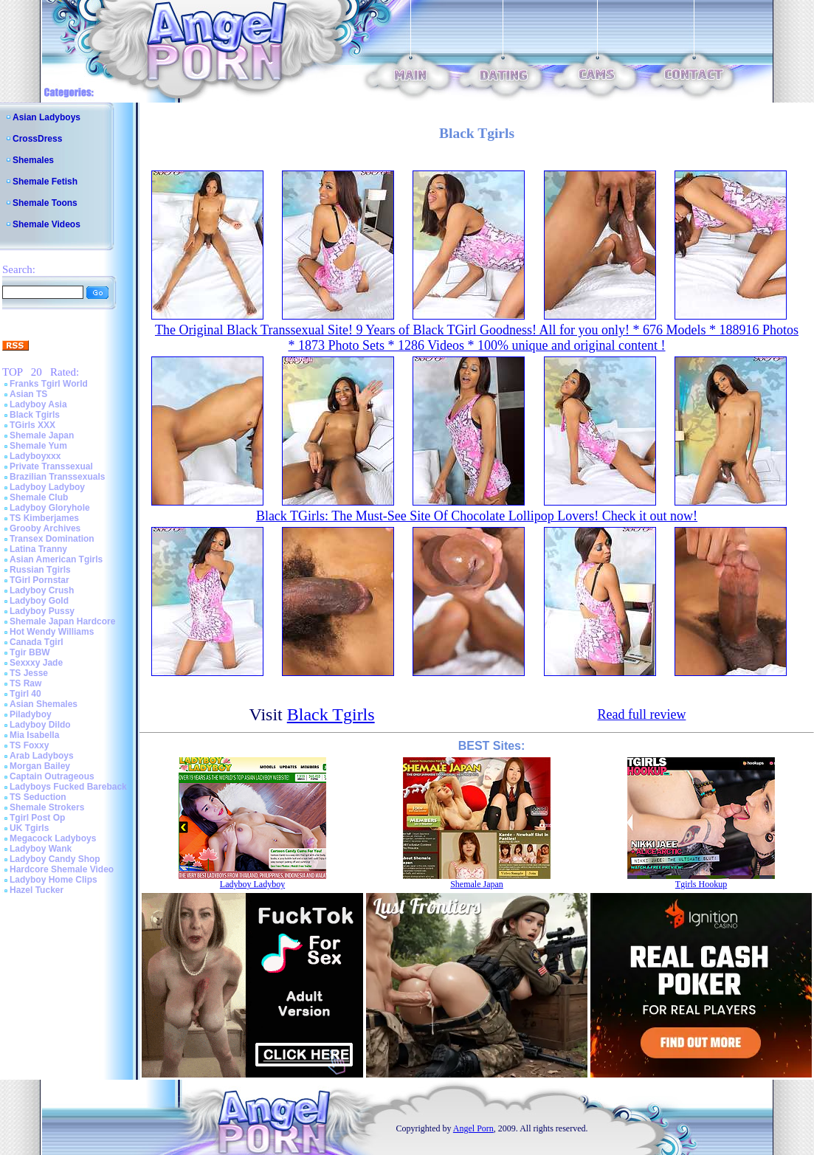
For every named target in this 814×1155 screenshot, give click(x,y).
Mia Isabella (34, 735)
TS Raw (25, 683)
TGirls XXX (32, 425)
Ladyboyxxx (35, 456)
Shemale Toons (45, 203)
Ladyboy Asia (38, 404)
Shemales (33, 160)
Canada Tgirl (36, 642)
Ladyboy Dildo (40, 725)
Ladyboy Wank (41, 849)
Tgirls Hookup (701, 884)
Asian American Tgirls (56, 559)
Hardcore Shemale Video (62, 869)
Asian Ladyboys (46, 117)
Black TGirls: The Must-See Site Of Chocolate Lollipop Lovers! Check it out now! (476, 515)
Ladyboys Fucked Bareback (68, 787)
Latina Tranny (38, 549)
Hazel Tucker (36, 890)
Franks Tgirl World (49, 384)
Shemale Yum (38, 446)
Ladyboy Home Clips (53, 880)
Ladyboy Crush (42, 590)
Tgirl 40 (25, 694)
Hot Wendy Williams (52, 632)
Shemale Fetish (45, 181)
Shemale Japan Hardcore (62, 621)
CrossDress (37, 139)
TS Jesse (29, 673)
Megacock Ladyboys (53, 838)
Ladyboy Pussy (42, 611)
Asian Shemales (43, 704)
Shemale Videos (46, 224)
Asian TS (28, 394)
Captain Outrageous (52, 776)
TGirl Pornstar (39, 580)
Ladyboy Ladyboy (47, 487)
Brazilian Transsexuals (57, 477)
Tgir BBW (30, 652)
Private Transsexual (51, 466)
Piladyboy (31, 714)
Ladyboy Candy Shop (55, 859)
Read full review (641, 714)
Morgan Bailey (40, 766)
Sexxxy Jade (36, 663)
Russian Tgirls (40, 570)
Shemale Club (39, 497)
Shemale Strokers (47, 807)
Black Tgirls (35, 415)
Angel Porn (473, 1128)
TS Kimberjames (44, 518)
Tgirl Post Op (37, 818)
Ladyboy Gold (39, 601)
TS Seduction (38, 797)
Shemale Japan (42, 435)
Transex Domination (52, 539)
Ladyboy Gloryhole (50, 508)
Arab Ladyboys (42, 756)
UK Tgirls (29, 828)
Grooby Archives (45, 528)
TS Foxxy (29, 745)
